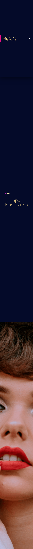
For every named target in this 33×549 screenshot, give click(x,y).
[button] (29, 38)
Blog (8, 193)
